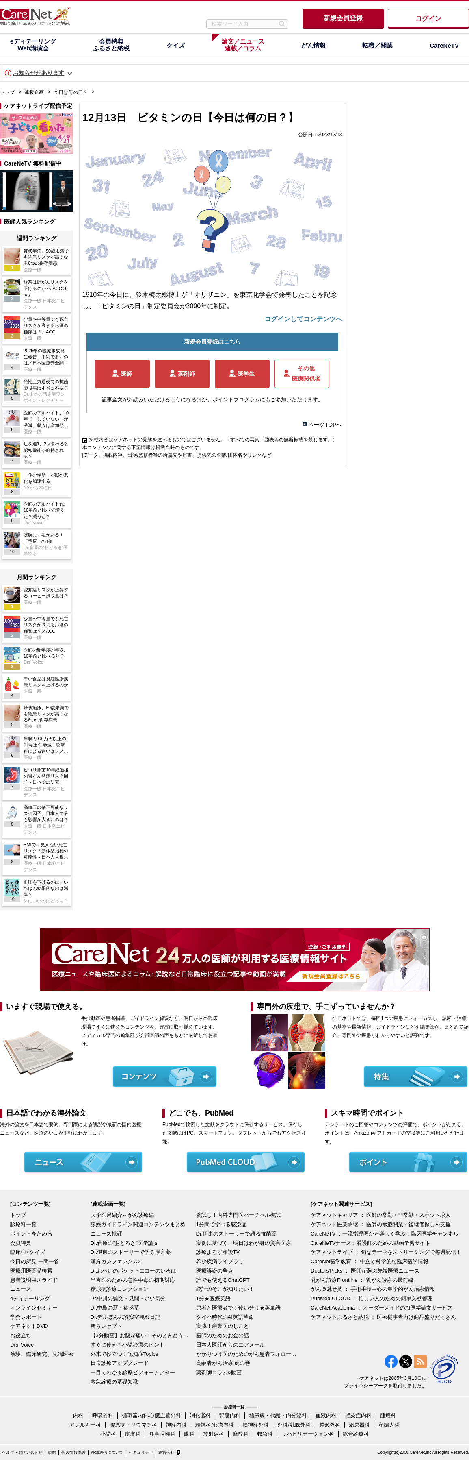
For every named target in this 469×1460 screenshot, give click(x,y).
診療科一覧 (23, 1224)
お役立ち (20, 1335)
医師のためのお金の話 (222, 1335)
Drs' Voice (22, 1345)
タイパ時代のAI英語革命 (225, 1317)
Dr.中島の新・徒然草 (115, 1308)
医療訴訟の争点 (214, 1271)
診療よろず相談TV (218, 1252)
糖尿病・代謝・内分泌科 (278, 1415)
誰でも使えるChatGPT (223, 1280)
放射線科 (213, 1434)
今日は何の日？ (71, 92)
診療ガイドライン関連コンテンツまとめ (138, 1224)
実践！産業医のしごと (222, 1326)
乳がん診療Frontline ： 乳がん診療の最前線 (362, 1280)
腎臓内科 (229, 1415)
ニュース (20, 1289)
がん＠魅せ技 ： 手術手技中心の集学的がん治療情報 (373, 1289)
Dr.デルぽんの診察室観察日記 (126, 1317)
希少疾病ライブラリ (220, 1261)
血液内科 (326, 1415)
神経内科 (176, 1425)
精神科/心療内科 (214, 1425)
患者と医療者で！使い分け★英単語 (238, 1308)
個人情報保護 (73, 1452)
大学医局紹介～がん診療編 (122, 1215)
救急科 (265, 1434)
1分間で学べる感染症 (221, 1224)
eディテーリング (30, 1298)
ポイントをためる (31, 1234)
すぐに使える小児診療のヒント (127, 1345)
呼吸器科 (102, 1415)
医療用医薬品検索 (31, 1271)
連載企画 (34, 92)
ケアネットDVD (29, 1326)
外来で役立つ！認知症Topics (124, 1354)
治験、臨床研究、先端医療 (41, 1354)
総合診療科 (356, 1434)
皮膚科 (132, 1434)
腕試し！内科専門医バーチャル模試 (238, 1215)
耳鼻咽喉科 (162, 1434)
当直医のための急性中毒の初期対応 (133, 1280)
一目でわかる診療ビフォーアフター (133, 1372)
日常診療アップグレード (120, 1363)
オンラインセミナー (34, 1308)
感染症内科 (358, 1415)
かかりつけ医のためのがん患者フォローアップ (247, 1354)
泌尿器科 (359, 1425)
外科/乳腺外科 (294, 1425)
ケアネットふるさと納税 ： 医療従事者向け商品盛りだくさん (383, 1317)
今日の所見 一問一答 (34, 1261)
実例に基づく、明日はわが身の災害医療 (243, 1243)
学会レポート (26, 1317)
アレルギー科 (85, 1425)
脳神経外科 (255, 1425)
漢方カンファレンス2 (116, 1261)
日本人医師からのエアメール (230, 1345)
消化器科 (200, 1415)
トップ (7, 92)
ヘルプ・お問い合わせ (22, 1452)
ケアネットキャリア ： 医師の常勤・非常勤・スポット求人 (381, 1215)
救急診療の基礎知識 (114, 1382)
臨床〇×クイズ (27, 1252)
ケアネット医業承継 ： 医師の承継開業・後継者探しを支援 (381, 1224)
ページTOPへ (325, 424)
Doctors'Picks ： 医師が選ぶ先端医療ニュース (365, 1271)
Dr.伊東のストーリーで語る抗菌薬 (236, 1234)
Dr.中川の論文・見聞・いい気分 (128, 1298)
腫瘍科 (388, 1415)
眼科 (189, 1434)
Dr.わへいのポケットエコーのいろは (134, 1271)
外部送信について (107, 1452)
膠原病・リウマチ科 (133, 1425)
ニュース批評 (106, 1234)
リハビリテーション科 (307, 1434)
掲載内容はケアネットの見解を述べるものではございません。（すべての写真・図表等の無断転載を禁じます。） (213, 439)
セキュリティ (141, 1452)
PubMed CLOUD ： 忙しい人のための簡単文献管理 (371, 1298)
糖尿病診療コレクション (120, 1289)
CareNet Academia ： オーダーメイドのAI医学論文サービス (382, 1308)
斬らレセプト (106, 1326)
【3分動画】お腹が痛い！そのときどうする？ (141, 1335)
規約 (52, 1452)
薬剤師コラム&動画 (219, 1372)
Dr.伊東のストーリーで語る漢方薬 (131, 1252)
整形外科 (329, 1425)
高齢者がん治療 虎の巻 (223, 1363)
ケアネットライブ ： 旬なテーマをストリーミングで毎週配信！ (386, 1252)
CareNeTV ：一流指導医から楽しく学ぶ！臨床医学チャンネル (384, 1234)
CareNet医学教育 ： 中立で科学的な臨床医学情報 (369, 1261)
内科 (78, 1415)
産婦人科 (389, 1425)
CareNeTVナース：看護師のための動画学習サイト (370, 1243)
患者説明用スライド (34, 1280)
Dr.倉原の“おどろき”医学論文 (125, 1243)
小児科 (108, 1434)
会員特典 (20, 1243)
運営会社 (166, 1452)
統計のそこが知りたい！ (225, 1289)
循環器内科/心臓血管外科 (152, 1415)
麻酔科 (241, 1434)
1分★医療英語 (213, 1298)
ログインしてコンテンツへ (303, 319)
